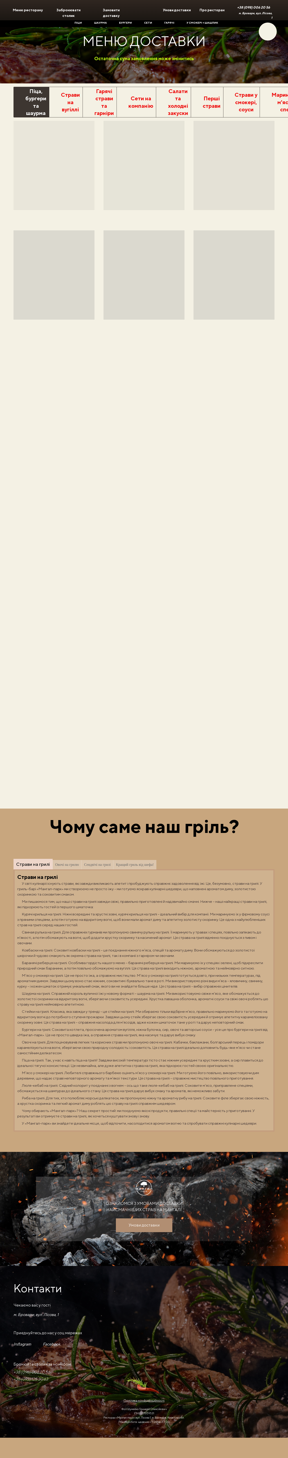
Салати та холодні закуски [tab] (178, 102)
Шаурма (100, 22)
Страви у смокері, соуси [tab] (246, 102)
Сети (148, 22)
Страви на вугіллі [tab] (70, 102)
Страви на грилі (33, 864)
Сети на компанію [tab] (140, 102)
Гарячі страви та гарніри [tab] (104, 102)
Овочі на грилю (67, 865)
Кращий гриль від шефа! (135, 865)
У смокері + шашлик (202, 22)
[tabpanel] (144, 235)
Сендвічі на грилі (97, 865)
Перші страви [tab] (211, 102)
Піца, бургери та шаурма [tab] (35, 102)
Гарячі (169, 22)
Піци (78, 22)
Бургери (125, 22)
